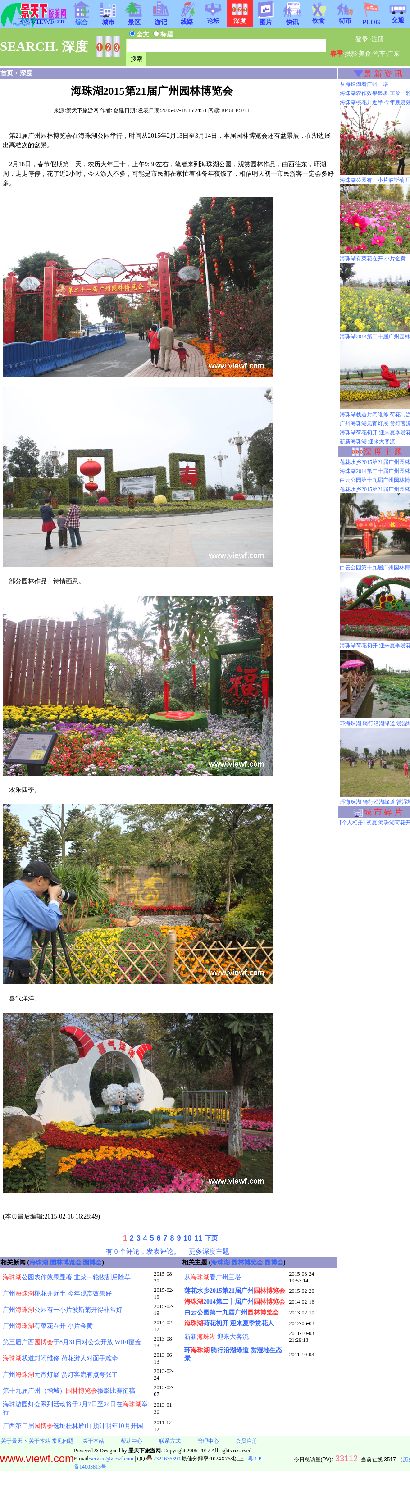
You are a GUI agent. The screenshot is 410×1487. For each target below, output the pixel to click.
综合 (82, 19)
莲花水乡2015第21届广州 (234, 1290)
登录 (361, 39)
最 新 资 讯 (383, 73)
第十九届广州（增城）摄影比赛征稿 (69, 1390)
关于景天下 (14, 1441)
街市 (345, 18)
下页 (211, 1238)
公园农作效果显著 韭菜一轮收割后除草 (67, 1277)
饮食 (319, 18)
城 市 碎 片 (383, 812)
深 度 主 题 (383, 451)
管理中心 (208, 1441)
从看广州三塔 (212, 1277)
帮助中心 (131, 1441)
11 (198, 1238)
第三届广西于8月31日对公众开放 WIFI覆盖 (72, 1342)
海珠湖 (38, 1262)
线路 (187, 19)
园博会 (92, 1262)
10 (187, 1238)
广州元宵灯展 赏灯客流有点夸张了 (60, 1374)
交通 (398, 17)
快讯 (292, 19)
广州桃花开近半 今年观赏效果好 (57, 1293)
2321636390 (163, 1458)
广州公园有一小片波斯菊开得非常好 (63, 1309)
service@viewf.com (111, 1458)
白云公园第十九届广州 (231, 1312)
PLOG (371, 20)
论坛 (213, 18)
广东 (393, 53)
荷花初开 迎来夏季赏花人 (229, 1323)
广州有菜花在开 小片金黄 (48, 1326)
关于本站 (39, 1441)
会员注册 (246, 1441)
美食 (365, 53)
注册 (377, 39)
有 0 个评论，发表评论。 (143, 1251)
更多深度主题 (209, 1251)
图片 (266, 19)
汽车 (379, 53)
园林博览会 (66, 1262)
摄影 (351, 53)
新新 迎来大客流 (216, 1336)
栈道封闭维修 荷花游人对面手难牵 (60, 1358)
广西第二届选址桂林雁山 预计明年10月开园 (73, 1426)
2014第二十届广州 (234, 1301)
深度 (26, 73)
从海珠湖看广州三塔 (364, 84)
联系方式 (170, 1441)
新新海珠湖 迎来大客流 (367, 441)
